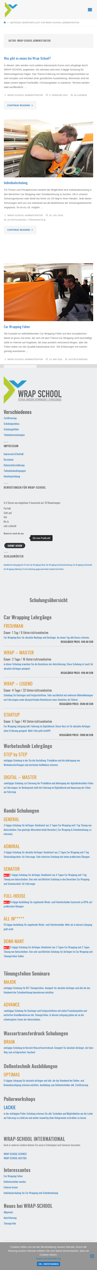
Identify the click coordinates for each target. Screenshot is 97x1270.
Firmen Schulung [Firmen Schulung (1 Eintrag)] (28, 568)
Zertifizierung (10, 418)
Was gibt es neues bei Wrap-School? (27, 58)
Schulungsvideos (12, 424)
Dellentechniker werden (15, 1182)
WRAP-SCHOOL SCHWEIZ (15, 1154)
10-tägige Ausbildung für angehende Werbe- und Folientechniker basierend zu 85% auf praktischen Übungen (48, 901)
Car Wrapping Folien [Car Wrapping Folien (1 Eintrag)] (37, 564)
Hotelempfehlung (12, 476)
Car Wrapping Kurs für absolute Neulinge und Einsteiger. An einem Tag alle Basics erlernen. (48, 635)
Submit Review (15, 545)
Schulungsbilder (11, 429)
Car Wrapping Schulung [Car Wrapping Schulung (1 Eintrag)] (13, 568)
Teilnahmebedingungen (15, 471)
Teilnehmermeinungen (14, 435)
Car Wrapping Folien (17, 326)
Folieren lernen (11, 1187)
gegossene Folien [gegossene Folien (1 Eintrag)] (42, 568)
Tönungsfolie (37, 220)
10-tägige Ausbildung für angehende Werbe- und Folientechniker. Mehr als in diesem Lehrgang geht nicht (48, 924)
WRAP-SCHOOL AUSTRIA (15, 1158)
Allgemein (80, 95)
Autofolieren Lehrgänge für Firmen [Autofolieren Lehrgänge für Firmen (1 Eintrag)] (17, 564)
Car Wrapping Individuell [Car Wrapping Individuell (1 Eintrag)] (82, 564)
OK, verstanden (48, 1264)
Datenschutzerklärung (14, 465)
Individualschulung (16, 182)
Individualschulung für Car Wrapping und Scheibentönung (31, 1193)
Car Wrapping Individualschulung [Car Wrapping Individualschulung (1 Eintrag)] (59, 564)
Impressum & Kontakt (14, 454)
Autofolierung (16, 220)
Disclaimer (9, 459)
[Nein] (92, 1256)
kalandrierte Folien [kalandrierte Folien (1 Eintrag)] (56, 568)
